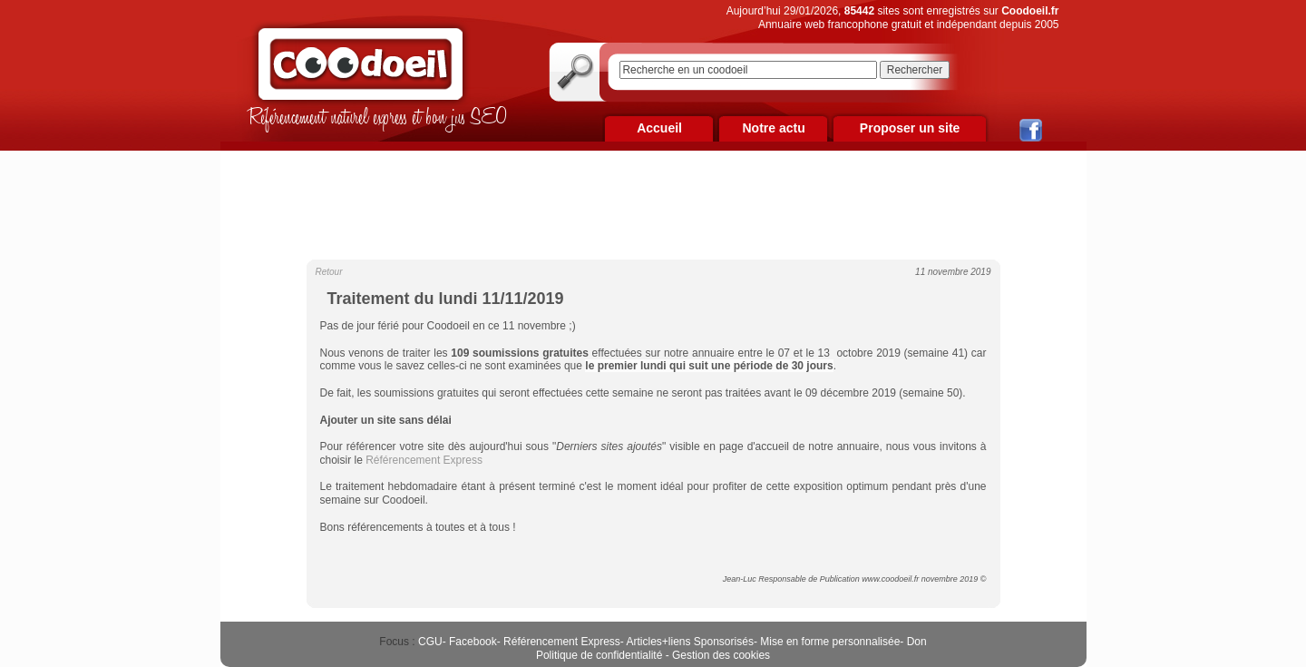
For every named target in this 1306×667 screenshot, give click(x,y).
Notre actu (773, 128)
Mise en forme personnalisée (830, 641)
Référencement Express (561, 641)
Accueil (659, 128)
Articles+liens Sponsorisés (689, 641)
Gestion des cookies (721, 655)
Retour (329, 272)
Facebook (473, 641)
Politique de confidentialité (599, 655)
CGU (430, 641)
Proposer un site (910, 128)
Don (917, 641)
